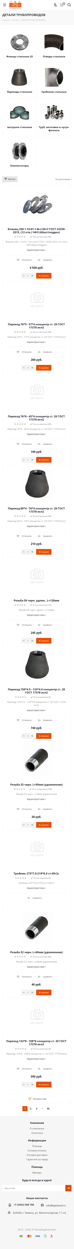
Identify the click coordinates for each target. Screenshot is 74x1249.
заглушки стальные (19, 127)
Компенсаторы (19, 165)
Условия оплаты (37, 1150)
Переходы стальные (19, 91)
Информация (37, 1140)
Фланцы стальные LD (19, 56)
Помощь (37, 1146)
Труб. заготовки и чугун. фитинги (54, 128)
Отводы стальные (54, 56)
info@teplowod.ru (56, 1205)
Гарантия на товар (37, 1159)
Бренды (37, 1172)
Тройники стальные (54, 91)
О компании (37, 1128)
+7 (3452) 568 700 (24, 1204)
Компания (37, 1123)
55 (48, 1108)
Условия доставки (37, 1154)
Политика (37, 1132)
